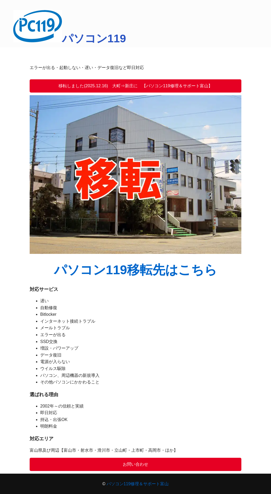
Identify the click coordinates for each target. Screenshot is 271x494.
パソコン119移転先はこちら (135, 270)
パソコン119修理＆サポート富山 (138, 484)
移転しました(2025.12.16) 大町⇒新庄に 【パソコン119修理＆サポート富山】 (135, 86)
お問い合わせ (135, 464)
